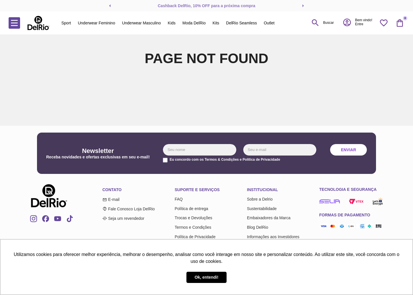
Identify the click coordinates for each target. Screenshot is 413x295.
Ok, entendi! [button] (206, 277)
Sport (66, 23)
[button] (357, 22)
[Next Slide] (303, 5)
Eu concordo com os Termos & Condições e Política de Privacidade (225, 160)
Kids (172, 23)
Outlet (269, 23)
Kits (216, 23)
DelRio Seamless (241, 23)
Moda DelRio (194, 23)
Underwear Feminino (96, 23)
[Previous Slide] (109, 5)
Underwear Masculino (141, 23)
